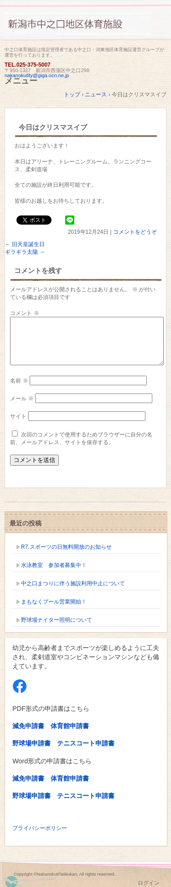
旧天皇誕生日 (25, 244)
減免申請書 (28, 726)
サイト (18, 416)
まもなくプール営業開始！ (54, 601)
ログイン (149, 883)
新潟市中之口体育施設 (85, 28)
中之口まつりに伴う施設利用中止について (73, 583)
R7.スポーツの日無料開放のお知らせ (66, 547)
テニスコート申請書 (85, 743)
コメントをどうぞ (135, 232)
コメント (24, 313)
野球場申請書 (31, 743)
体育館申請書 (70, 726)
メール (21, 398)
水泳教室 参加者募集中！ (54, 565)
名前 (19, 381)
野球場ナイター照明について (56, 620)
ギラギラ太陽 (25, 252)
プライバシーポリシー (39, 828)
